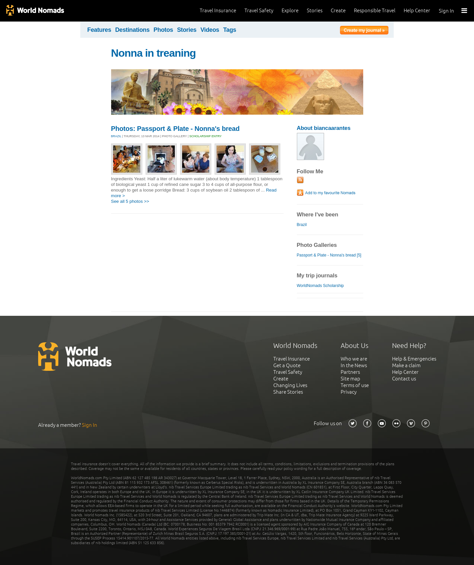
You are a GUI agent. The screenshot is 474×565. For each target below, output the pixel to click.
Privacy (349, 392)
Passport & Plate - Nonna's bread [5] (329, 255)
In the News (354, 365)
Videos (209, 30)
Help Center (417, 10)
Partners (350, 372)
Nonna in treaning (153, 53)
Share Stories (288, 392)
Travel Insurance (218, 10)
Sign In (446, 11)
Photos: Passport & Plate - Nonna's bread (175, 128)
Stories (314, 10)
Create (338, 10)
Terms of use (355, 385)
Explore (290, 10)
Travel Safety (258, 10)
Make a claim (406, 365)
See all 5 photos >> (130, 201)
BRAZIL (116, 136)
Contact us (404, 378)
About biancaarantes (324, 128)
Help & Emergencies (414, 359)
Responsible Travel (374, 10)
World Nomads (35, 11)
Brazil (302, 224)
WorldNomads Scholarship (320, 285)
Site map (350, 378)
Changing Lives (290, 385)
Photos (163, 30)
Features (99, 30)
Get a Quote (287, 365)
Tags (229, 30)
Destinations (132, 30)
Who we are (354, 359)
